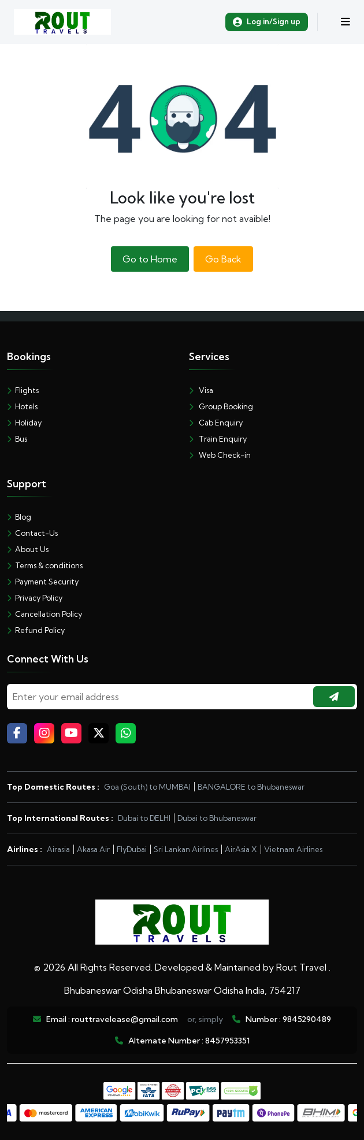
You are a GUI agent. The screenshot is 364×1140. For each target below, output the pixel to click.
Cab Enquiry (216, 422)
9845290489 (307, 1019)
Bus (17, 438)
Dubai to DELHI (144, 818)
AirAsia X (241, 849)
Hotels (22, 406)
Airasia (58, 849)
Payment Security (43, 581)
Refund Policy (36, 630)
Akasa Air (93, 849)
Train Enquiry (218, 438)
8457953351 (227, 1040)
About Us (28, 549)
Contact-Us (32, 533)
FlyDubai (132, 849)
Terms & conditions (45, 565)
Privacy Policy (34, 597)
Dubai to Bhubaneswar (217, 818)
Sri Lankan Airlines (186, 849)
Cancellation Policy (44, 614)
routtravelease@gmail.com (125, 1019)
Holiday (24, 422)
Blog (19, 516)
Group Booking (221, 406)
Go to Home (149, 259)
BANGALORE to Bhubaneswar (251, 786)
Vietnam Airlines (293, 849)
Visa (201, 390)
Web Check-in (220, 455)
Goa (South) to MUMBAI (147, 786)
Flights (23, 390)
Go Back (223, 259)
